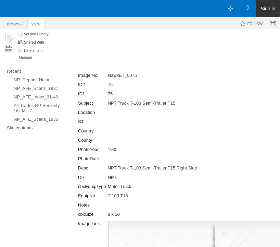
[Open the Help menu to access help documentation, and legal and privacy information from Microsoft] (247, 8)
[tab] (15, 22)
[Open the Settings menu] (230, 8)
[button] (8, 43)
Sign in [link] (268, 8)
